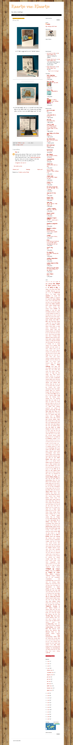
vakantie (58, 620)
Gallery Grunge (50, 405)
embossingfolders (48, 389)
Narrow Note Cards (56, 480)
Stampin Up (50, 569)
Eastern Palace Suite (53, 385)
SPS (56, 563)
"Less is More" (50, 170)
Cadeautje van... (48, 340)
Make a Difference (56, 472)
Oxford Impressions (56, 489)
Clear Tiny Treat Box (54, 353)
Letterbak (55, 464)
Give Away (54, 411)
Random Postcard (56, 526)
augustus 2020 (50, 675)
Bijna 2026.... (49, 146)
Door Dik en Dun (56, 384)
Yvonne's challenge (56, 651)
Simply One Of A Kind (51, 193)
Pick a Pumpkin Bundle (54, 509)
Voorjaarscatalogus (49, 627)
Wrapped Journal (50, 649)
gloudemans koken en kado (53, 413)
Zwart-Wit (48, 652)
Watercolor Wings (56, 630)
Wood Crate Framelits (54, 643)
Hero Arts (56, 430)
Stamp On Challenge (56, 565)
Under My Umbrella (52, 620)
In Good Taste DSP (51, 440)
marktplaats (56, 473)
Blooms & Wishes (56, 324)
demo (59, 379)
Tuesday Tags (49, 616)
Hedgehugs (48, 429)
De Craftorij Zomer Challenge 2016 (55, 101)
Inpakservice (54, 446)
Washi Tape (48, 628)
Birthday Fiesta (52, 320)
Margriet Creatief (50, 213)
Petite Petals (53, 505)
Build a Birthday (53, 336)
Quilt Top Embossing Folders (55, 525)
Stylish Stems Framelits (54, 585)
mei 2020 (49, 681)
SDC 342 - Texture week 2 (52, 220)
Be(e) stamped (50, 274)
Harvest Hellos (57, 422)
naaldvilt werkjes (50, 199)
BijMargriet (52, 313)
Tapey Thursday (56, 596)
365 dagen (56, 283)
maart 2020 (49, 686)
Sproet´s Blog (50, 247)
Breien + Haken (48, 334)
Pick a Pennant (54, 507)
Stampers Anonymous (56, 567)
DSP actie (47, 385)
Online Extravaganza (56, 486)
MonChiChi (47, 477)
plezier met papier (51, 110)
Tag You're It (50, 595)
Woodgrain (47, 646)
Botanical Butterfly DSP (50, 331)
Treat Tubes (57, 609)
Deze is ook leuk (56, 381)
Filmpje (54, 393)
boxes (57, 332)
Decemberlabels (57, 377)
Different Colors (49, 382)
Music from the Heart (50, 478)
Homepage (28, 169)
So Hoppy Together (55, 554)
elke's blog (49, 119)
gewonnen (47, 409)
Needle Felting (48, 483)
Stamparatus (48, 567)
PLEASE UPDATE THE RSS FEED (52, 165)
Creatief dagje (57, 369)
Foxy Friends (57, 401)
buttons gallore (48, 339)
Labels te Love (56, 459)
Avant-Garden (55, 300)
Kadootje (55, 451)
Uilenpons (47, 620)
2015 (48, 702)
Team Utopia (57, 599)
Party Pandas (51, 494)
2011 (48, 712)
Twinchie (58, 619)
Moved (48, 275)
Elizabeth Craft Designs (54, 387)
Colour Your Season (52, 355)
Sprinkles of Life (52, 563)
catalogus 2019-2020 (49, 345)
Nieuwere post (16, 169)
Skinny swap (48, 551)
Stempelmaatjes (57, 577)
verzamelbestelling (49, 624)
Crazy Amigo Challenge (53, 365)
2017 (48, 698)
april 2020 (49, 683)
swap (59, 590)
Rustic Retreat (54, 531)
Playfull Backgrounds (53, 518)
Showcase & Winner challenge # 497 (53, 171)
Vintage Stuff (48, 625)
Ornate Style (51, 488)
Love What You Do (55, 469)
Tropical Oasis (54, 612)
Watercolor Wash (49, 630)
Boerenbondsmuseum (53, 328)
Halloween (58, 416)
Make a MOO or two (49, 473)
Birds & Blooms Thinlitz (53, 316)
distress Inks (56, 382)
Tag (46, 595)
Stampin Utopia (50, 176)
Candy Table (48, 342)
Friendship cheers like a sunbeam (52, 77)
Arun (16, 152)
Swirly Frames (57, 593)
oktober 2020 (50, 670)
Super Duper (54, 590)
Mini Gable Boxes (56, 475)
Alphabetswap (57, 292)
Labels (51, 459)
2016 (48, 700)
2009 (48, 716)
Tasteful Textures (49, 598)
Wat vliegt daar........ (55, 82)
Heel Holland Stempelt (54, 429)
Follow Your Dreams (52, 400)
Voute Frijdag (57, 627)
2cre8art (56, 281)
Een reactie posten (18, 166)
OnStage (47, 488)
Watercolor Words (50, 632)
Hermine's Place (50, 198)
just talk (52, 449)
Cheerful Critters (49, 350)
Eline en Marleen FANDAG (52, 155)
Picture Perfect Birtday (51, 512)
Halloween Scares (49, 417)
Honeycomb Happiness (52, 435)
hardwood (52, 422)
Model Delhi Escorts (51, 67)
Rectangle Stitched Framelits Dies (53, 529)
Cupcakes (53, 371)
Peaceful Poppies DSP (55, 497)
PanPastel (48, 493)
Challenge (51, 348)
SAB (59, 531)
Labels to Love (49, 461)
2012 (48, 709)
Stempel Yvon (49, 164)
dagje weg (54, 373)
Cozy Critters (53, 361)
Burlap (51, 337)
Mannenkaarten (55, 91)
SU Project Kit (53, 588)
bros (48, 111)
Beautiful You (57, 308)
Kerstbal (48, 116)
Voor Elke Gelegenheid (55, 625)
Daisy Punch (52, 374)
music (59, 477)
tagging (55, 595)
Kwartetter (50, 456)
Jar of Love (57, 448)
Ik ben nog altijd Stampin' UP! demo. (52, 178)
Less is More (49, 464)
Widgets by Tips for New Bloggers (53, 71)
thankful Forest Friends (50, 603)
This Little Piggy (56, 604)
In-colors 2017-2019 (49, 443)
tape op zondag (49, 596)
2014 (48, 705)
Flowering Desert (56, 397)
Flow (57, 393)
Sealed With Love (53, 541)
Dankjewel (49, 264)
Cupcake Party (48, 371)
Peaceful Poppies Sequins (50, 499)
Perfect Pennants (49, 502)
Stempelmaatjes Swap (53, 579)
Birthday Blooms (53, 318)
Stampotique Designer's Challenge (53, 575)
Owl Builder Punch (49, 489)
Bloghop (58, 323)
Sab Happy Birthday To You (51, 533)
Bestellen (53, 312)
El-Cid (48, 240)
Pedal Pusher (51, 501)
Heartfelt (55, 425)
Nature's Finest (49, 481)
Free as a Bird (49, 403)
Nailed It (58, 478)
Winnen (54, 640)
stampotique (57, 574)
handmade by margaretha (52, 223)
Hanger (58, 419)
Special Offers (53, 559)
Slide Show (48, 552)
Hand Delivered (57, 417)
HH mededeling (51, 432)
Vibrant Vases (57, 624)
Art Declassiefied (57, 297)
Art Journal (48, 299)
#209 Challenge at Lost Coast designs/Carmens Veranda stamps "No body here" (52, 127)
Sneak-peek (57, 552)
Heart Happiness (57, 424)
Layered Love (51, 462)
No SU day (48, 485)
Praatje (53, 523)
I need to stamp (50, 124)
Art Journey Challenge (55, 299)
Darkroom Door (53, 376)
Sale (54, 534)
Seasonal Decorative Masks (54, 543)
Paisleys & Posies (56, 491)
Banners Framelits (49, 305)
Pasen (55, 494)
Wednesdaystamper (49, 636)
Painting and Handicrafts (36, 157)
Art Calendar (54, 296)
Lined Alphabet (51, 465)
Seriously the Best (51, 546)
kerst (59, 451)
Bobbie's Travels (49, 326)
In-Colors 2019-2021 (51, 445)
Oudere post (39, 169)
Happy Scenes (48, 422)
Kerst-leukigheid (49, 453)
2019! (47, 248)
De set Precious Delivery (52, 236)
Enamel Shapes (54, 389)
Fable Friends (50, 393)
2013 (48, 707)
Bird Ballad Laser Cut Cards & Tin (52, 315)
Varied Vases (56, 622)
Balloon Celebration (56, 304)
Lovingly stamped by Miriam (52, 263)
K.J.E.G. (55, 449)
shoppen (49, 547)
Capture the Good (53, 342)
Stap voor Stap (49, 577)
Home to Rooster (54, 433)
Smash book (52, 552)
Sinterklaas (58, 549)
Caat (48, 98)
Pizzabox (47, 518)
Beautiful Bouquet (49, 308)
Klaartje (48, 24)
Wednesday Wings (53, 635)
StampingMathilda (50, 159)
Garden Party (52, 406)
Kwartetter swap (56, 456)
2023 (48, 661)
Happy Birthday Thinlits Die (50, 421)
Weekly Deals (57, 636)
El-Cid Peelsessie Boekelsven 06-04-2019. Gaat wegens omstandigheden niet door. (53, 243)
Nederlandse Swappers (56, 481)
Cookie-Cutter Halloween (54, 360)
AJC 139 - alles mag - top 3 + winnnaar (52, 188)
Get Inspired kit (55, 408)
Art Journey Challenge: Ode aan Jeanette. (52, 269)
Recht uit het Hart (50, 528)
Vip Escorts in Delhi (51, 53)
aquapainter (48, 296)
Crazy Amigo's (48, 368)
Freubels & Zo (50, 182)
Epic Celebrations (56, 390)
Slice (59, 551)
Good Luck (49, 160)
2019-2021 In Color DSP (50, 281)
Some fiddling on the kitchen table (53, 134)
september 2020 (50, 672)
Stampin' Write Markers (53, 573)
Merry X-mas (49, 214)
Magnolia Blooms (56, 470)
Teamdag (58, 601)
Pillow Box (52, 517)
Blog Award (54, 323)
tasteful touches (56, 598)
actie (48, 291)
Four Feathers (51, 401)
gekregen (58, 406)
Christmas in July (48, 352)
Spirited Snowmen (52, 560)
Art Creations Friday (53, 296)
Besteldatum (48, 312)
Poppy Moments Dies (55, 521)
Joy (47, 194)
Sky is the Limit (54, 551)
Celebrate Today (56, 345)
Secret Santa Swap (49, 544)
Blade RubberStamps (52, 321)
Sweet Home (50, 591)
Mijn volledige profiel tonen (51, 26)
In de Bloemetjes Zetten (53, 437)
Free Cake (55, 403)
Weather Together (55, 633)
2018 (48, 695)
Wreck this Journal (57, 649)
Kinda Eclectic (56, 453)
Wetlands (49, 638)
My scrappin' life (50, 252)
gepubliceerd (48, 408)
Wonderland (47, 643)
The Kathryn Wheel (51, 139)
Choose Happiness (56, 350)
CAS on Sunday (56, 344)
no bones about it (57, 483)
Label (46, 457)
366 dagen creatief (19, 145)
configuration (52, 358)
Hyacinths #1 (49, 135)
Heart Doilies (50, 424)
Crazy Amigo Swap (55, 366)
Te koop (52, 599)
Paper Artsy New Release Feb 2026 (52, 140)
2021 (48, 666)
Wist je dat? (50, 641)
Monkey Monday (53, 477)
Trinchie (47, 611)
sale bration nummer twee (53, 54)
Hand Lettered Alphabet (51, 419)
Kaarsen (58, 449)
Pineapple (58, 517)
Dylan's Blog (49, 202)
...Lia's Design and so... (51, 115)
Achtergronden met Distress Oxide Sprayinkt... (52, 231)
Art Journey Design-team (52, 187)
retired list (48, 531)
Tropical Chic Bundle (53, 611)
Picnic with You (51, 510)
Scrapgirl (48, 235)
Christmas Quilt (54, 352)
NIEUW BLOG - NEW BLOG (51, 209)
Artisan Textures (49, 300)
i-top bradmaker (56, 437)
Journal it (47, 449)
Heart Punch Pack (49, 425)
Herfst (52, 430)
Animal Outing (56, 294)
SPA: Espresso (50, 151)
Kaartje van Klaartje (30, 6)
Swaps (47, 591)
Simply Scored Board (50, 549)
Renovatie (49, 183)
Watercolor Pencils (56, 628)
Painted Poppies (49, 491)
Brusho (56, 334)
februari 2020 (50, 688)
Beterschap (49, 259)
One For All (48, 486)
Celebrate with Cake (50, 347)
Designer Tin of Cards (49, 381)
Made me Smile (49, 470)
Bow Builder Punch (52, 332)
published (56, 523)
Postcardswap (48, 523)
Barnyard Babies (56, 305)
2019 (48, 693)
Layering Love (57, 462)
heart (47, 424)
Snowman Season (49, 554)
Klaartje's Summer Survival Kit (51, 454)
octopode (58, 485)
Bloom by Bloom (48, 324)
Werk (46, 638)
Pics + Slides (57, 510)
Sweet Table (55, 591)
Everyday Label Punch (50, 392)
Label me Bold (52, 457)
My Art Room (50, 150)
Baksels (56, 302)
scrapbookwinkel (57, 539)
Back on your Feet (51, 302)
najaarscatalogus (49, 480)
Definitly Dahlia (55, 379)
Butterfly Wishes (56, 337)
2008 (48, 719)
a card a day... (53, 287)
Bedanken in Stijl (50, 310)
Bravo (59, 332)
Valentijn (47, 622)
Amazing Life (49, 294)
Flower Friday (57, 395)
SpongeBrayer (52, 562)
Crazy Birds (51, 369)
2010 (48, 714)
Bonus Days (57, 329)
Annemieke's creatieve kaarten (51, 229)
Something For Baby (52, 555)
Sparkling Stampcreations (52, 258)
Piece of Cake (57, 513)
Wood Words (57, 644)
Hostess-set (51, 437)
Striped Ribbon (54, 583)
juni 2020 (49, 679)
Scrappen (47, 541)
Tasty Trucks (48, 599)
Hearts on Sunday (55, 427)
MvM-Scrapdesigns (51, 145)
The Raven (50, 604)
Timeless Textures (53, 608)
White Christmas (54, 638)
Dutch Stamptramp (51, 75)
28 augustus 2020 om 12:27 (20, 163)
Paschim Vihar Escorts (51, 59)
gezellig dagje (52, 409)
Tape (59, 595)
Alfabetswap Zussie (54, 291)
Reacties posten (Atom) (24, 172)
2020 (48, 668)
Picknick (47, 510)
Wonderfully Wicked (56, 641)
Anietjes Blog (49, 90)
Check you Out (56, 348)
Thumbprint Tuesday (51, 606)
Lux (47, 224)
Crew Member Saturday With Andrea (52, 254)
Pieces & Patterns (50, 515)
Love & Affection (55, 467)
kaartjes (47, 451)
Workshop (56, 646)
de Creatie (51, 377)
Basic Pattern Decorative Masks (53, 307)
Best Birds (57, 310)
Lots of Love (49, 467)
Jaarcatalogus (51, 448)
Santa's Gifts (52, 536)
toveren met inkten (51, 121)
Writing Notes (48, 651)
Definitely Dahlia (49, 379)
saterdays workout (51, 538)
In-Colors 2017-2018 (57, 441)
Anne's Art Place (50, 81)
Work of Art (51, 646)
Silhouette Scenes (56, 547)
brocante (52, 334)
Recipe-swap (57, 528)
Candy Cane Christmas (55, 340)
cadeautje (58, 339)
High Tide (56, 432)
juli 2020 (49, 677)
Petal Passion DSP (51, 504)
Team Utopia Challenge (51, 601)
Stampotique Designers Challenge (52, 218)
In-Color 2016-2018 (50, 441)
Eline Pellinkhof (50, 154)
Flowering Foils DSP (50, 398)
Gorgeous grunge (54, 414)
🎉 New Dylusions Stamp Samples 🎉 (52, 204)
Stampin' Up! (51, 572)
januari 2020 (49, 690)
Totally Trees (52, 609)
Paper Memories (54, 493)
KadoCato (51, 451)
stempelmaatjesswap (49, 580)
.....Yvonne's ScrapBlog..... (52, 208)
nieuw (52, 483)
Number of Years (53, 485)
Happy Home (58, 421)
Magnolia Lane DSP (49, 472)
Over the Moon (57, 488)
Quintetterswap (49, 526)
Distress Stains (49, 384)
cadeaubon (54, 339)
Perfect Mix (57, 501)
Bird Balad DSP (57, 313)
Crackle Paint (53, 363)
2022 (48, 663)
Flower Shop (48, 397)
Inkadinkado (49, 446)
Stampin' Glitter (52, 570)
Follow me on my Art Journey (53, 268)
